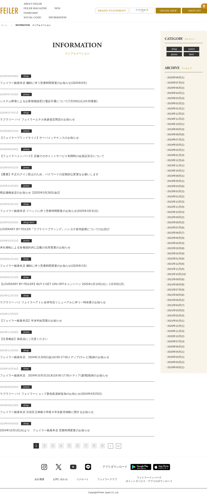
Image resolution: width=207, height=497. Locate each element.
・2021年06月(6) (174, 294)
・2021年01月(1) (174, 320)
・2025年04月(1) (174, 92)
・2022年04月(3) (174, 243)
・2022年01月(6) (174, 258)
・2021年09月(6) (174, 279)
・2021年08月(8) (174, 284)
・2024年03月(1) (174, 144)
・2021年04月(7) (174, 305)
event (191, 48)
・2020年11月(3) (174, 330)
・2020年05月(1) (174, 351)
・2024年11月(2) (174, 118)
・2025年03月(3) (174, 98)
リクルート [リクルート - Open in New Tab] (82, 479)
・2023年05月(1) (174, 180)
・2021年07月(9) (174, 289)
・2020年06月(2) (174, 346)
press (174, 54)
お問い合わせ (60, 479)
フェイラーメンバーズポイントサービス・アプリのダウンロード (149, 479)
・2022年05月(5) (174, 237)
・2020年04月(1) (174, 356)
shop (174, 48)
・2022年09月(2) (174, 217)
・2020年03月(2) (174, 362)
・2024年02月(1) (174, 149)
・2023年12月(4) (174, 160)
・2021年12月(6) (174, 263)
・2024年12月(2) (174, 113)
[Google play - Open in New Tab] (140, 467)
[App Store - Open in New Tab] (161, 467)
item (191, 54)
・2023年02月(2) (174, 191)
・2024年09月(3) (174, 129)
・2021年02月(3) (174, 315)
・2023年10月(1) (174, 170)
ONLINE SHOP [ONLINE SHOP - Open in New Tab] (168, 10)
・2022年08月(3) (174, 222)
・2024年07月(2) (174, 139)
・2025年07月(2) (174, 82)
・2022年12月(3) (174, 201)
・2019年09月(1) (174, 367)
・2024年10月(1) (174, 123)
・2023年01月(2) (174, 196)
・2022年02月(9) (174, 253)
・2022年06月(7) (174, 232)
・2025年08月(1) (174, 77)
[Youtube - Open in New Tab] (73, 466)
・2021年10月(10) (175, 274)
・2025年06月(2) (174, 87)
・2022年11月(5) (174, 206)
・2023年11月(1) (174, 165)
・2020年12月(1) (174, 325)
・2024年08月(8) (174, 134)
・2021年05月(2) (174, 299)
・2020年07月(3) (174, 341)
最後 (118, 446)
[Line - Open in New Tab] (88, 467)
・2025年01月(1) (174, 108)
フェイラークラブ (107, 479)
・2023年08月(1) (174, 175)
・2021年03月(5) (174, 310)
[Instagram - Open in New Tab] (44, 467)
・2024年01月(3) (174, 155)
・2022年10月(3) (174, 211)
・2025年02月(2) (174, 103)
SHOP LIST (194, 10)
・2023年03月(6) (174, 186)
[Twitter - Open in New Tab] (58, 467)
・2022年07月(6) (174, 227)
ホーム (4, 25)
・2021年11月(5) (174, 268)
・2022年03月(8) (174, 248)
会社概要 (39, 479)
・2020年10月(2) (174, 336)
